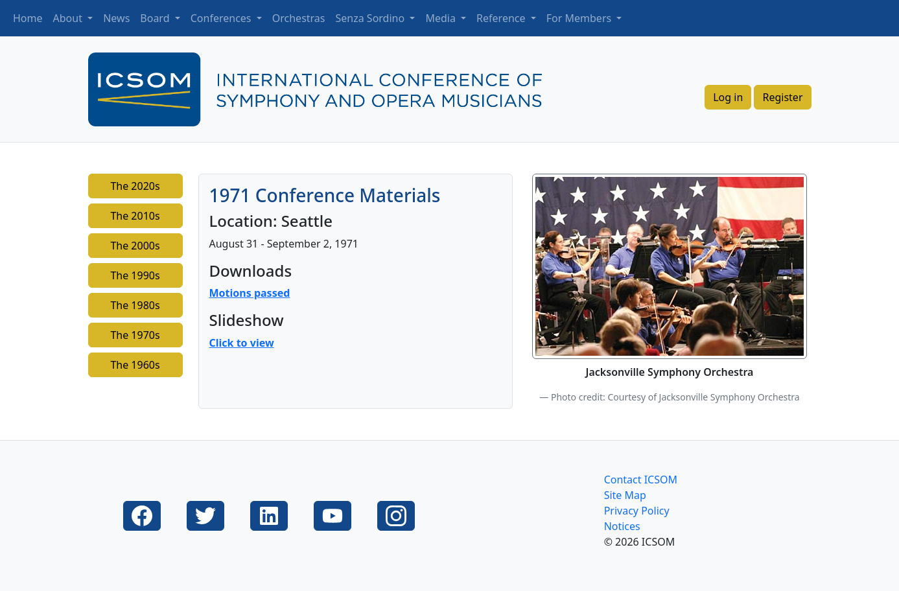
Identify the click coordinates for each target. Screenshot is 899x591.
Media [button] (441, 18)
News (116, 18)
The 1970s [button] (134, 335)
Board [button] (156, 18)
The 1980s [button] (134, 305)
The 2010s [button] (134, 216)
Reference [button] (502, 18)
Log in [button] (728, 97)
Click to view (241, 343)
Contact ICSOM (640, 479)
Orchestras (298, 18)
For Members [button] (580, 18)
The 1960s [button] (134, 365)
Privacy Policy (637, 511)
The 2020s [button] (134, 186)
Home (28, 18)
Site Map (625, 495)
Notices (622, 526)
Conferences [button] (222, 18)
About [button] (69, 18)
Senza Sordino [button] (372, 18)
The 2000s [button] (134, 245)
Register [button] (782, 97)
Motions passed (249, 293)
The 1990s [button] (134, 275)
